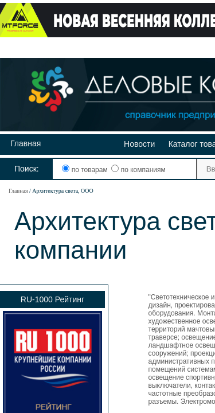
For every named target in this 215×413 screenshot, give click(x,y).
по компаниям (138, 170)
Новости (139, 144)
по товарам (86, 170)
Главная (25, 143)
